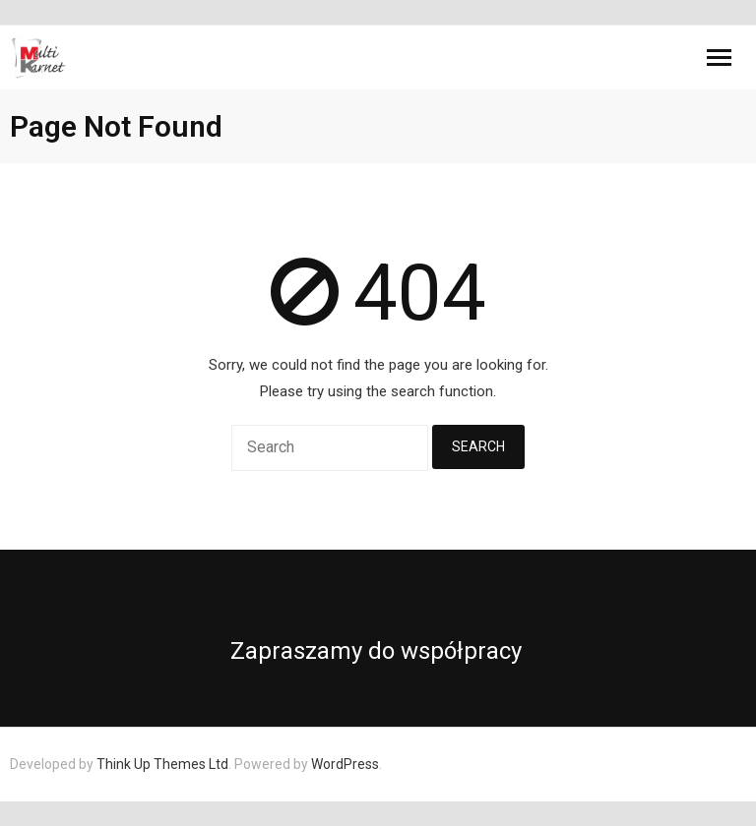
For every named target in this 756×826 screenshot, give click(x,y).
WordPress (345, 764)
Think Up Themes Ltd (162, 764)
